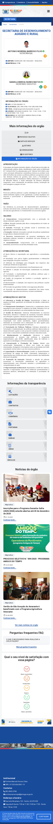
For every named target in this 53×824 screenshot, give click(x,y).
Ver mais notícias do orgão (26, 625)
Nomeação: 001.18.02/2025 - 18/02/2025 (28, 92)
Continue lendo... (9, 520)
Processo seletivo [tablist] (26, 137)
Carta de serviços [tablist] (26, 141)
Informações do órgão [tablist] (26, 159)
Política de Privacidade (23, 816)
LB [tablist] (26, 133)
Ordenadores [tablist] (26, 150)
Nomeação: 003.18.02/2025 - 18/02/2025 (28, 61)
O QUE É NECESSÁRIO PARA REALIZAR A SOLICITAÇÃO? (23, 640)
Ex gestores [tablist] (26, 154)
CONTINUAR (44, 817)
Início (5, 24)
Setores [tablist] (26, 146)
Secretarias (13, 24)
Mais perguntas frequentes (26, 647)
